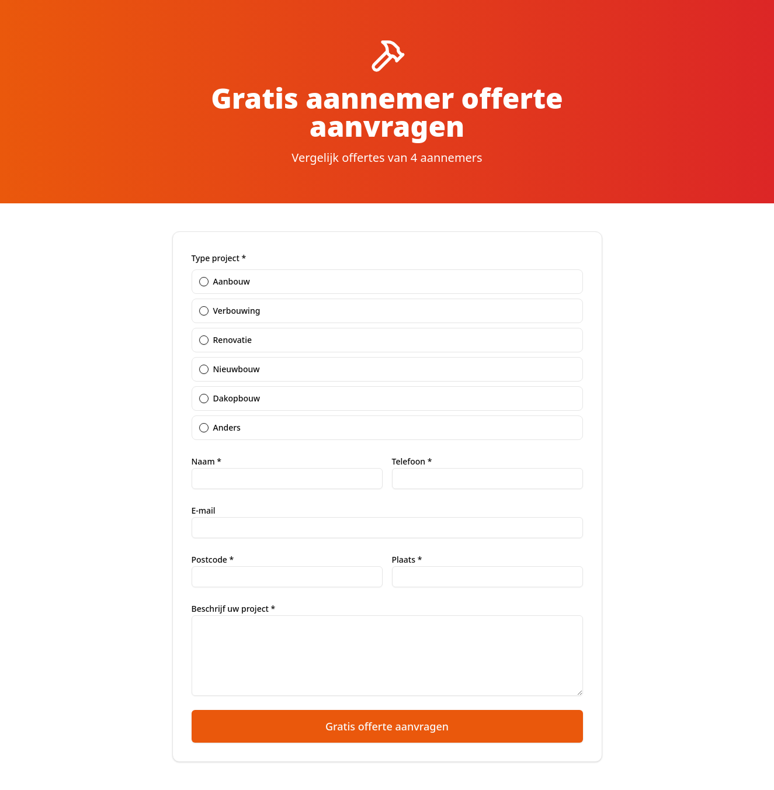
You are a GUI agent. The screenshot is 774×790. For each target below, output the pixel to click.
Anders (227, 428)
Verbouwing (237, 311)
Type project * (219, 258)
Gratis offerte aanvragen (387, 726)
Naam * (206, 461)
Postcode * (213, 559)
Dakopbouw (237, 398)
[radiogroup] (387, 352)
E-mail (204, 510)
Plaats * (407, 559)
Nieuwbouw (236, 369)
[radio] (204, 281)
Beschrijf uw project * (234, 608)
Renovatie (232, 340)
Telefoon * (412, 461)
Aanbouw (231, 282)
